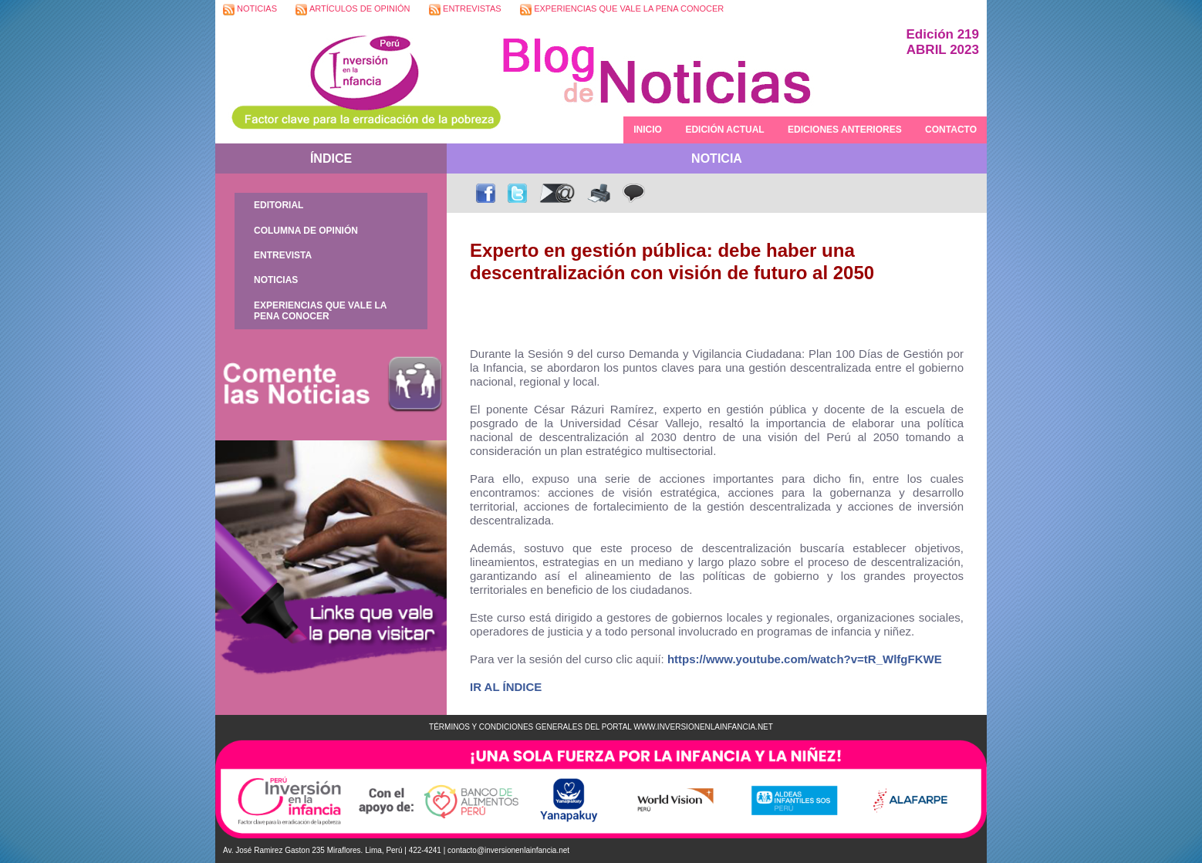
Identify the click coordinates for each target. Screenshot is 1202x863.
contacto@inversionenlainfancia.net (508, 850)
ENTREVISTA (283, 255)
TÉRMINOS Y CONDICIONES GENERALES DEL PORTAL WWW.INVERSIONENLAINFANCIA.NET (601, 727)
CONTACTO (951, 129)
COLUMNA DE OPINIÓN (306, 230)
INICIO (647, 129)
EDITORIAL (278, 205)
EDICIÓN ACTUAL (724, 129)
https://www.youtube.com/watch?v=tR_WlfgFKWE (804, 659)
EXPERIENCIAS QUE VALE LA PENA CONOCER (622, 9)
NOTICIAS (250, 9)
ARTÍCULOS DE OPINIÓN (352, 9)
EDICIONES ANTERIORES (845, 129)
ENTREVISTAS (465, 9)
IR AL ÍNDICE (506, 686)
